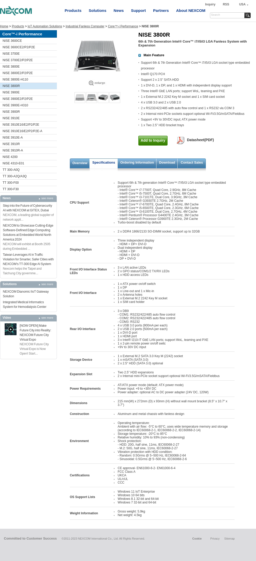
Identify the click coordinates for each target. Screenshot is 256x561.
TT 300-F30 (11, 189)
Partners (161, 10)
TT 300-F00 (11, 183)
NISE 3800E (11, 66)
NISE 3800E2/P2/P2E (18, 73)
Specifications (103, 162)
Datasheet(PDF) (200, 140)
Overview (79, 163)
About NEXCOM (190, 10)
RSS (226, 4)
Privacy (215, 538)
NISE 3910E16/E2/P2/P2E (21, 124)
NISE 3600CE (12, 41)
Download (167, 162)
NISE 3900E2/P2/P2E (18, 99)
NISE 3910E (11, 118)
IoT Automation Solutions (45, 26)
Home (4, 26)
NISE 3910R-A (13, 150)
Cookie (197, 538)
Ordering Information (137, 162)
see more (47, 198)
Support (138, 10)
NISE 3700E (11, 53)
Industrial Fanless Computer (85, 26)
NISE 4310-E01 (13, 163)
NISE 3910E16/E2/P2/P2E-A (22, 131)
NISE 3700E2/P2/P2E (18, 60)
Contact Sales (192, 162)
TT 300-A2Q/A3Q (15, 176)
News (119, 10)
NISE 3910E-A (13, 137)
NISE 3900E (11, 92)
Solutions (97, 10)
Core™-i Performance (123, 26)
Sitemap (229, 538)
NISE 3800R (11, 86)
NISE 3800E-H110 (15, 79)
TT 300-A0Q (11, 170)
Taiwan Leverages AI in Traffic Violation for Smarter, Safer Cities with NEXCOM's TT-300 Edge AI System (28, 259)
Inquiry (210, 4)
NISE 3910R (11, 144)
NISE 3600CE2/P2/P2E (19, 47)
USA (242, 4)
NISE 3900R (11, 112)
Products (73, 10)
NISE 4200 (10, 157)
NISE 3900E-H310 (15, 105)
